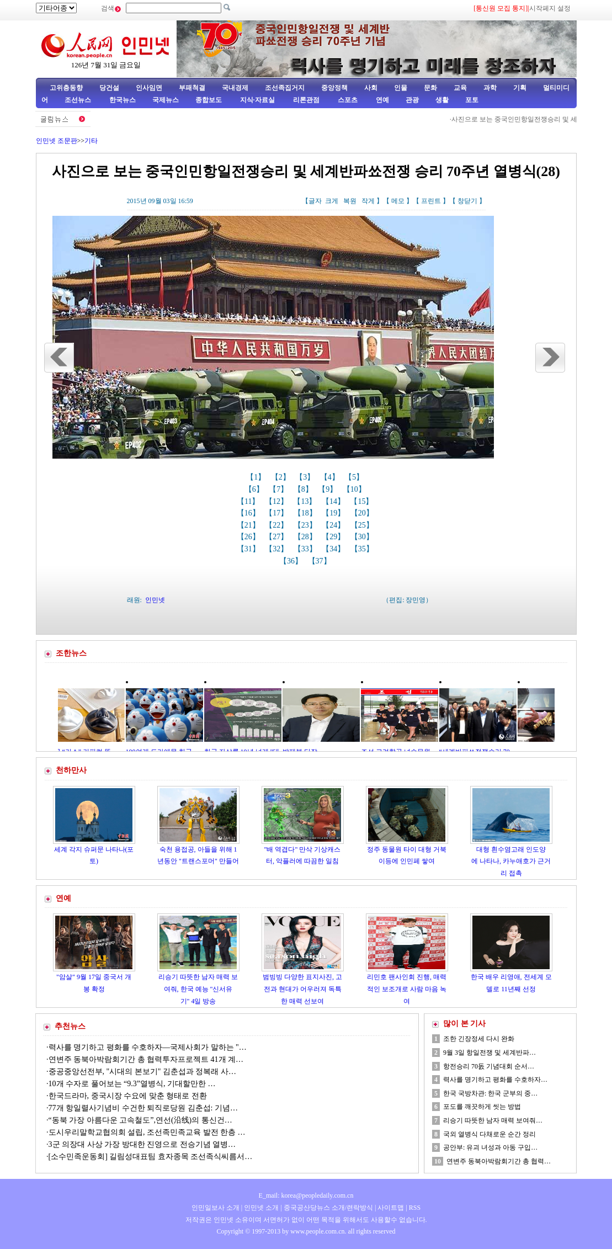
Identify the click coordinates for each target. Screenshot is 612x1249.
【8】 (304, 489)
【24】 (334, 525)
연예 (381, 100)
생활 (442, 100)
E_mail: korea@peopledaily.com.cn (306, 1195)
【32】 (277, 549)
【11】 (249, 501)
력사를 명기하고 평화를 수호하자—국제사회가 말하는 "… (148, 1047)
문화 (430, 88)
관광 (412, 100)
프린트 (431, 201)
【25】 (363, 525)
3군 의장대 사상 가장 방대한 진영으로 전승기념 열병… (142, 1144)
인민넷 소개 (260, 1207)
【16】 (249, 513)
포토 (471, 100)
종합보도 (208, 100)
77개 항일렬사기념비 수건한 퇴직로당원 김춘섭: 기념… (143, 1108)
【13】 (305, 501)
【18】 (306, 513)
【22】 (277, 525)
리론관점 (306, 100)
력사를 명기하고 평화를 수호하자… (495, 1079)
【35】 (363, 549)
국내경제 (235, 88)
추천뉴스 (70, 1026)
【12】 (277, 501)
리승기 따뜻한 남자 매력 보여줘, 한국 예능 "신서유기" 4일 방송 (198, 988)
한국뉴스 (122, 100)
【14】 (334, 501)
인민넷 (155, 600)
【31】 (249, 549)
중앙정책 (334, 88)
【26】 (249, 537)
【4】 (331, 477)
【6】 (255, 489)
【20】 (363, 513)
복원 (349, 201)
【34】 (334, 549)
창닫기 (467, 201)
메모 (398, 201)
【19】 (334, 513)
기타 (91, 141)
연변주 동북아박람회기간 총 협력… (498, 1161)
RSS (415, 1207)
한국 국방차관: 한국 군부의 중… (490, 1093)
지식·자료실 (258, 100)
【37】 (320, 561)
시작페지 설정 (550, 8)
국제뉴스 (165, 100)
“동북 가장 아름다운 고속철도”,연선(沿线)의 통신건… (140, 1120)
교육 (460, 88)
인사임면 (149, 88)
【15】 (362, 501)
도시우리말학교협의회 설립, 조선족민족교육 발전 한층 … (147, 1132)
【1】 (257, 477)
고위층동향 (66, 88)
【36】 (292, 561)
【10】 (355, 489)
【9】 (328, 489)
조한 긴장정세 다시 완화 (478, 1039)
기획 (519, 88)
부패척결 (192, 88)
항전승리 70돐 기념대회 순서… (488, 1066)
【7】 (279, 489)
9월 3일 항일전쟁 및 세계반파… (489, 1052)
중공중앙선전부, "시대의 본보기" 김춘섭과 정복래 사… (142, 1071)
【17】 (277, 513)
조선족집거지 (285, 88)
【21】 (249, 525)
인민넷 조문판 (56, 141)
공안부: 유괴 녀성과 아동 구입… (490, 1147)
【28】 (306, 537)
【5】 (355, 477)
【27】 (277, 537)
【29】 (334, 537)
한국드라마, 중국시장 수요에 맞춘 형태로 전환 (128, 1096)
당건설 (109, 88)
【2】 (281, 477)
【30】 (363, 537)
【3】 (306, 477)
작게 (368, 201)
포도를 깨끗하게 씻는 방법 (482, 1106)
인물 (400, 88)
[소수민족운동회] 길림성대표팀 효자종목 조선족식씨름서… (151, 1156)
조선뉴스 (79, 100)
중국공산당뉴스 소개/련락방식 (328, 1207)
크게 (331, 201)
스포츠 (347, 100)
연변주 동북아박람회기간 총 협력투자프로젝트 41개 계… (146, 1059)
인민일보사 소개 (215, 1207)
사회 (370, 88)
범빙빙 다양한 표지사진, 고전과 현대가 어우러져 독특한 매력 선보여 (302, 988)
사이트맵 (390, 1207)
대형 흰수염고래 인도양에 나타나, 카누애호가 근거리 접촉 (511, 861)
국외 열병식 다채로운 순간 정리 (489, 1134)
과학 (490, 88)
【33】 (306, 549)
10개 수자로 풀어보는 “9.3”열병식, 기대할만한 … (132, 1084)
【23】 (306, 525)
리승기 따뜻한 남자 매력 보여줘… (492, 1120)
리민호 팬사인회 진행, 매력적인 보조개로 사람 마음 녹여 (406, 988)
